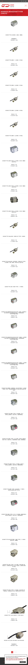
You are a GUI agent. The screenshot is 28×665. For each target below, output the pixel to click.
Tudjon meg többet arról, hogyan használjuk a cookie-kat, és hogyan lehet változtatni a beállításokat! (16, 659)
